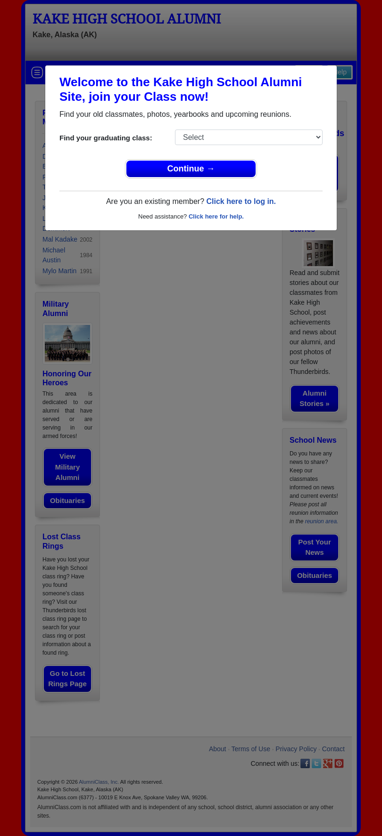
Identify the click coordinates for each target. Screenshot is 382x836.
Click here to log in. (241, 201)
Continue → (191, 168)
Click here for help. (216, 216)
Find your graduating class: (105, 138)
